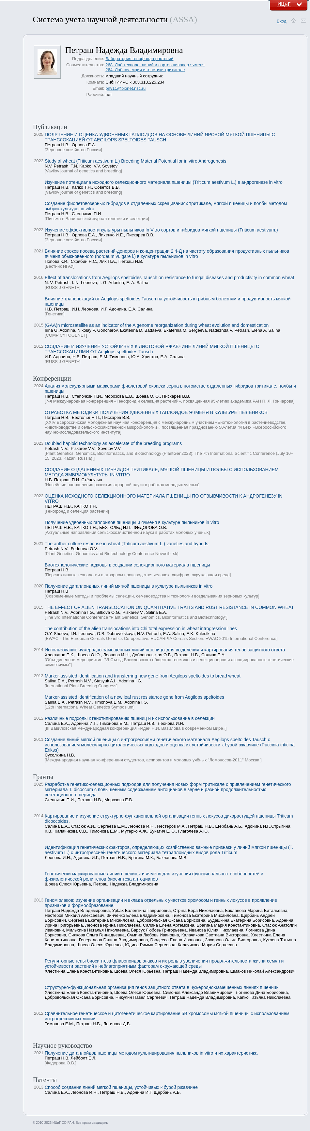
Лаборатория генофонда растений (139, 58)
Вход (281, 21)
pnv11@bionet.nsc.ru (125, 88)
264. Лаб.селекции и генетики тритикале (145, 69)
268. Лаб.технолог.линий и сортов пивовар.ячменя (155, 64)
